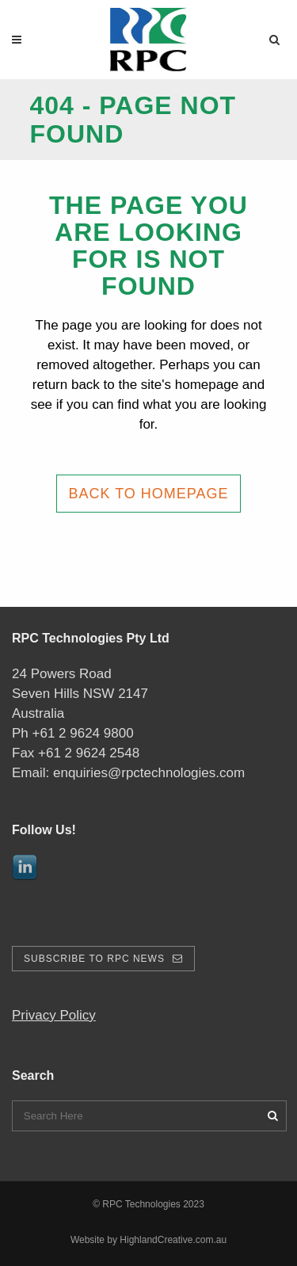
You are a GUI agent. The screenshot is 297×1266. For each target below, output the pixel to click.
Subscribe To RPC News (103, 958)
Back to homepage (148, 493)
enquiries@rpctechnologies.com (149, 772)
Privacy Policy (54, 1015)
